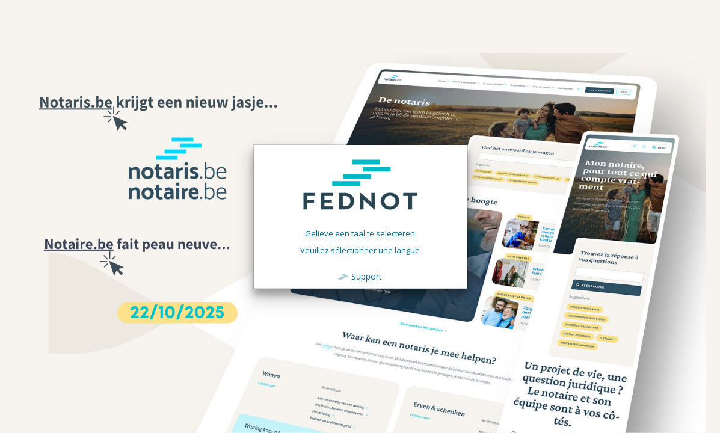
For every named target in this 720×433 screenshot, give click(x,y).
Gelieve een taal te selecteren (360, 233)
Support (366, 276)
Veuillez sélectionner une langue (360, 250)
